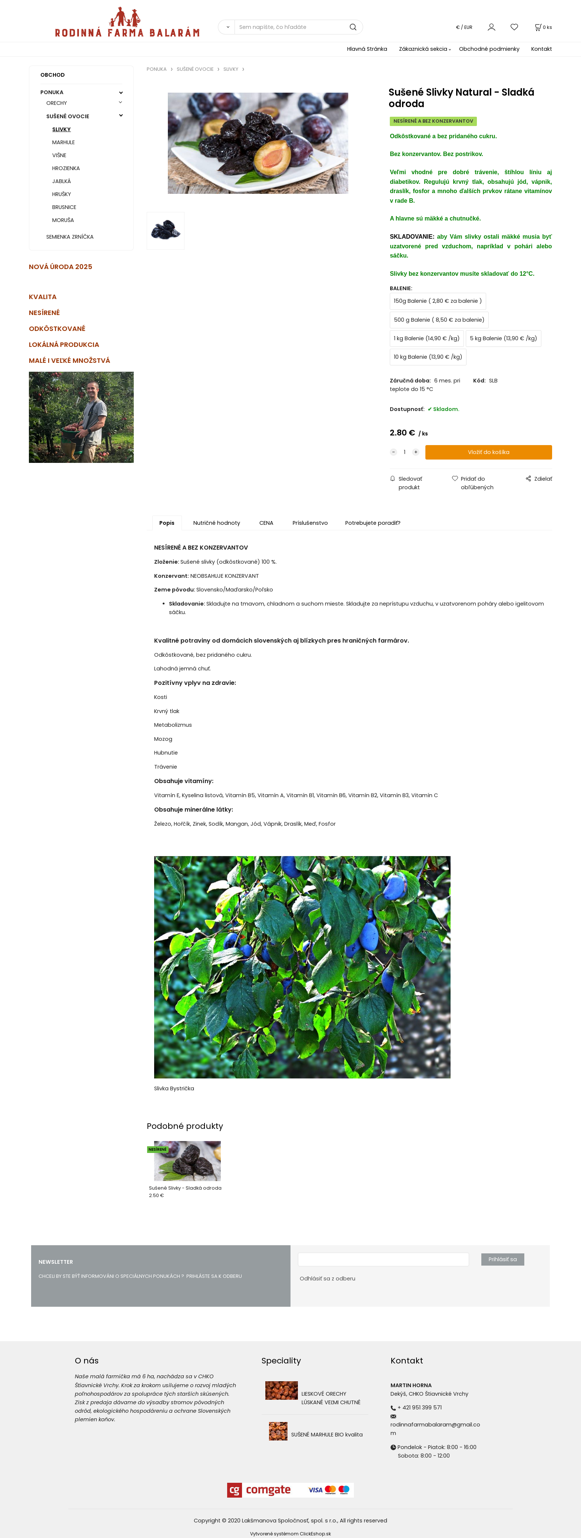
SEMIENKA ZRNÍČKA (70, 237)
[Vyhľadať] (226, 27)
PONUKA (51, 92)
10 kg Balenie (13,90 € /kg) (428, 357)
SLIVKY (61, 129)
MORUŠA (63, 220)
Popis (167, 523)
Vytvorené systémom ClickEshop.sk (290, 1534)
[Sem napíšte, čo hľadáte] (299, 27)
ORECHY (56, 103)
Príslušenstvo (310, 523)
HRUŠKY (61, 194)
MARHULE (63, 142)
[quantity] (404, 452)
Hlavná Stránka (367, 49)
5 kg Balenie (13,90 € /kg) (503, 338)
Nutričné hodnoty (216, 523)
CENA (266, 523)
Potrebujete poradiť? (373, 523)
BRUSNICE (64, 207)
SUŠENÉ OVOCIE (67, 116)
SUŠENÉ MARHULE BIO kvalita (327, 1434)
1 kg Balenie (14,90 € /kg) (427, 338)
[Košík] (543, 27)
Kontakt (541, 49)
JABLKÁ (61, 181)
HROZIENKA (66, 168)
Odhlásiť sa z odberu (327, 1278)
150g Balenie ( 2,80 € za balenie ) (438, 301)
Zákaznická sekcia (423, 49)
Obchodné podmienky (489, 49)
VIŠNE (59, 155)
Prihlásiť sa (503, 1259)
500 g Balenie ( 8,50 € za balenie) (439, 320)
